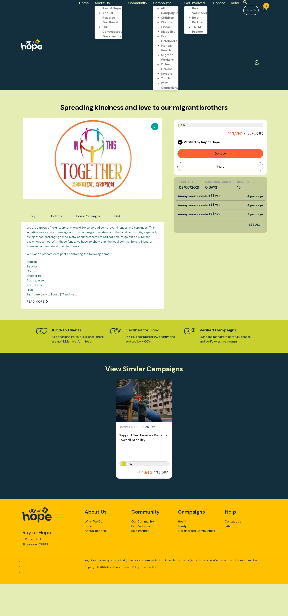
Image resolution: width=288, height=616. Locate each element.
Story (32, 216)
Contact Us (233, 521)
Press (88, 526)
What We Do (94, 521)
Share (220, 166)
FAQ (117, 216)
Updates (56, 216)
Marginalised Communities (196, 531)
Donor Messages (88, 216)
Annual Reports (96, 531)
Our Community (142, 521)
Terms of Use (149, 567)
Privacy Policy (131, 567)
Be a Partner (140, 531)
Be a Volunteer (141, 526)
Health (182, 521)
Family (182, 526)
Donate (220, 153)
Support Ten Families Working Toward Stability (143, 437)
